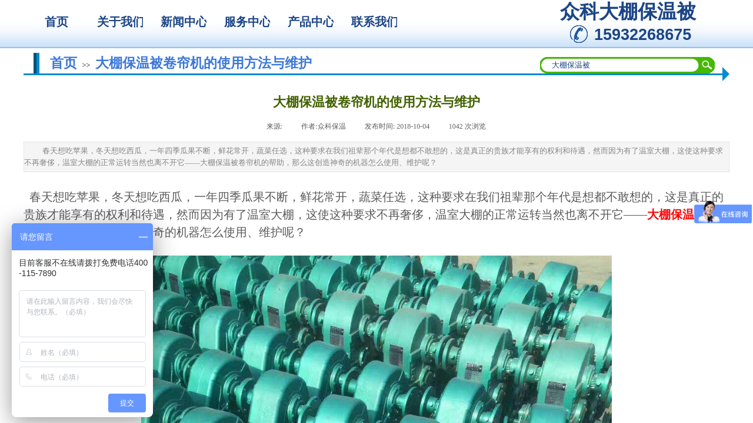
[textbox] (620, 65)
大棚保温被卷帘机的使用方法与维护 (203, 62)
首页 (63, 62)
